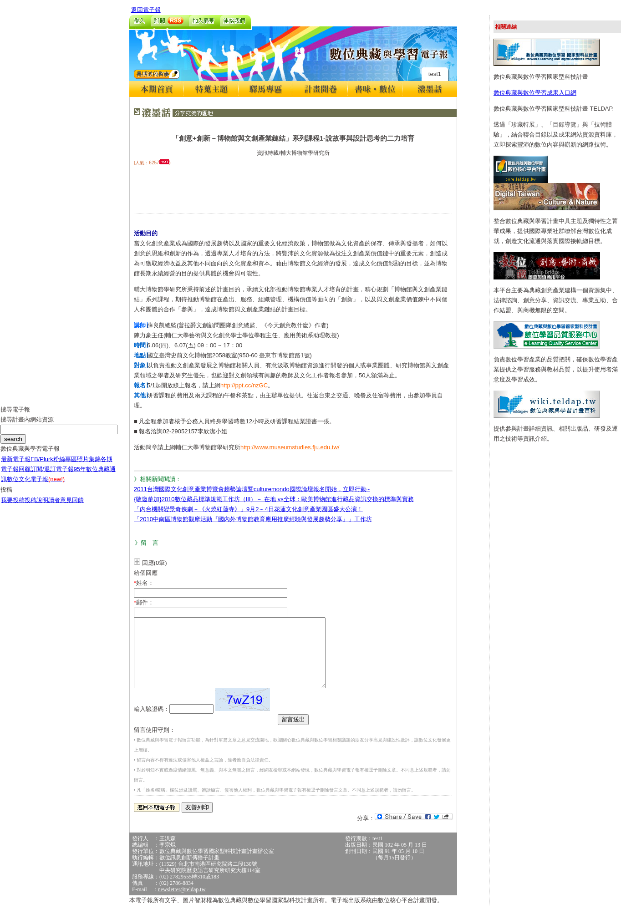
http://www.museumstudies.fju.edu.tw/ (289, 447)
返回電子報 (146, 9)
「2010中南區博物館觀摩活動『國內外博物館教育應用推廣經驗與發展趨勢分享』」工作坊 (253, 519)
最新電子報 (16, 465)
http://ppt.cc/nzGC (244, 385)
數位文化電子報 (36, 485)
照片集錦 (89, 465)
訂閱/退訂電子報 (52, 475)
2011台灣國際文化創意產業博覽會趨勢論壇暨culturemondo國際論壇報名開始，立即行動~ (252, 489)
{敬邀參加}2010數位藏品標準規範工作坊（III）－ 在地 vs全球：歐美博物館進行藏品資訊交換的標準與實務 (274, 499)
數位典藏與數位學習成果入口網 (535, 92)
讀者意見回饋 (66, 506)
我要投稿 (13, 506)
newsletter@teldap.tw (182, 903)
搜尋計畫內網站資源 (27, 426)
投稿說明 (36, 506)
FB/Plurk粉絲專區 (54, 465)
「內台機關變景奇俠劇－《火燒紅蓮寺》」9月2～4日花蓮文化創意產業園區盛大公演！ (248, 509)
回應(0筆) (154, 562)
